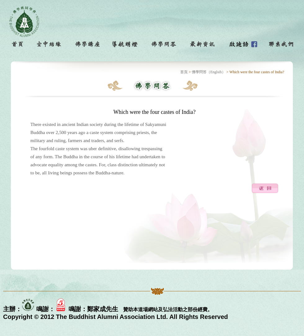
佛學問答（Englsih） (209, 72)
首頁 (184, 72)
